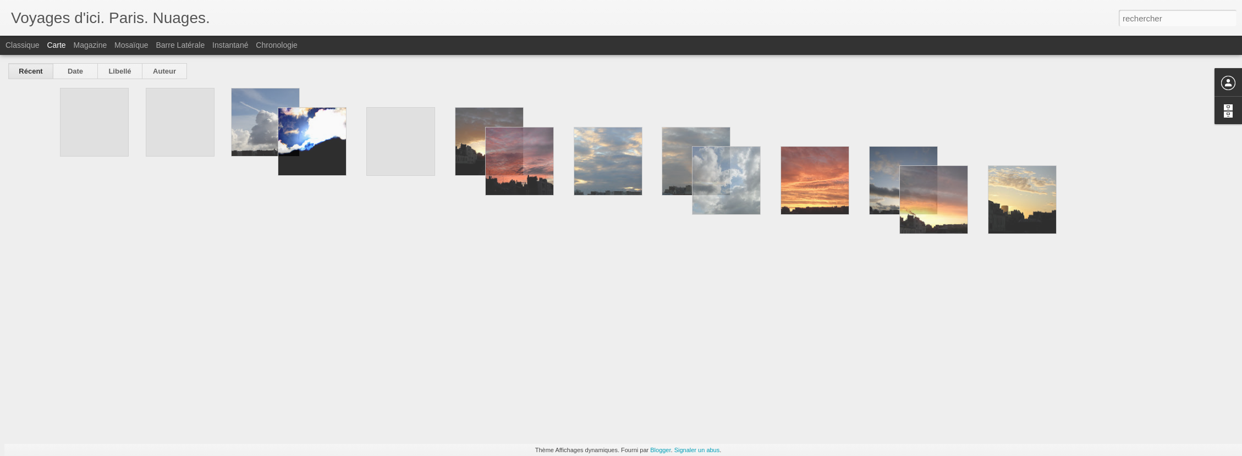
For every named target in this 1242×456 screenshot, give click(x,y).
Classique (22, 45)
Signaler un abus (697, 450)
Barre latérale (180, 45)
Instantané (230, 45)
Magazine (90, 45)
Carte (56, 45)
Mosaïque (131, 45)
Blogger (660, 450)
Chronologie (277, 45)
